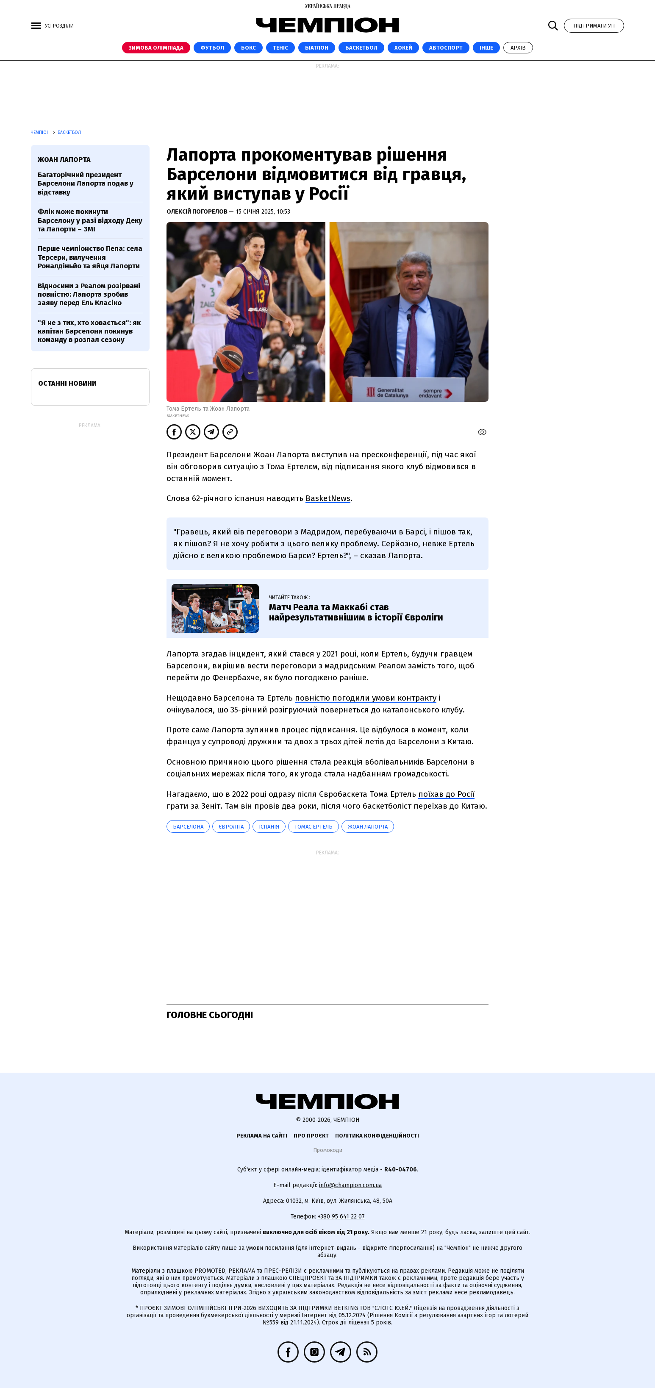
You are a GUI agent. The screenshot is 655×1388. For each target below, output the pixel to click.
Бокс (248, 48)
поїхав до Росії (446, 794)
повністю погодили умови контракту (365, 698)
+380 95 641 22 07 (341, 1216)
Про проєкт (311, 1135)
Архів (518, 48)
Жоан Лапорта (368, 826)
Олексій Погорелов (198, 211)
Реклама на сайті (261, 1135)
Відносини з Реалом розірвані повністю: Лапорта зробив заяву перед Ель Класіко (89, 294)
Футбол (212, 48)
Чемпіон (41, 132)
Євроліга (231, 826)
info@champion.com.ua (350, 1185)
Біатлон (316, 48)
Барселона (188, 826)
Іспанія (269, 826)
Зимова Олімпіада (156, 48)
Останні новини (67, 383)
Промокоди (327, 1150)
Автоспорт (446, 48)
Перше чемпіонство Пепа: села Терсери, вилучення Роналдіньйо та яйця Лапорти (90, 257)
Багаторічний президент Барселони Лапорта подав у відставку (85, 183)
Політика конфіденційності (377, 1135)
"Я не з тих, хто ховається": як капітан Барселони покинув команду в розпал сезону (89, 331)
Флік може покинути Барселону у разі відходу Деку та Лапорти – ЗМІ (90, 220)
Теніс (280, 48)
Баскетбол (361, 48)
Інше (486, 48)
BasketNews (327, 498)
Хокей (403, 48)
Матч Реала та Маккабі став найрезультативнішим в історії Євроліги (356, 612)
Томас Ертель (313, 826)
